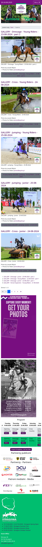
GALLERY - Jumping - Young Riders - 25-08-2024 (19, 134)
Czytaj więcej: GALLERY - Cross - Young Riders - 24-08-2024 (21, 125)
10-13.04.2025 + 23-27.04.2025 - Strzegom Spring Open (21, 524)
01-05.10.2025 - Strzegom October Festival (17, 530)
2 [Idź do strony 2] (11, 292)
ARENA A (6, 433)
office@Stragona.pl (7, 543)
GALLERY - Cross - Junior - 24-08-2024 (20, 231)
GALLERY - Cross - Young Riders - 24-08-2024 (19, 83)
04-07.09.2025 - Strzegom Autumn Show (16, 528)
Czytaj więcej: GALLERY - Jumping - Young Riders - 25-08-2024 (21, 176)
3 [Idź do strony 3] (14, 292)
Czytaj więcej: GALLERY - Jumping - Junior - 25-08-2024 (19, 225)
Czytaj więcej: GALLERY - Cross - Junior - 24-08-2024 (18, 271)
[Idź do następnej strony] (17, 291)
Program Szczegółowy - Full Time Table (21, 449)
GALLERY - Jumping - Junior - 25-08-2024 (19, 184)
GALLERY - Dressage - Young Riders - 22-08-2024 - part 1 (21, 279)
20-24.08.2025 (6, 2)
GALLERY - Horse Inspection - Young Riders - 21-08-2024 (21, 283)
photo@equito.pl (19, 70)
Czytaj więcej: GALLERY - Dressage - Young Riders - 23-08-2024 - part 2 (21, 75)
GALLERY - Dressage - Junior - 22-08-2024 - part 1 (19, 281)
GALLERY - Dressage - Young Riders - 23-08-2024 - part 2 (19, 33)
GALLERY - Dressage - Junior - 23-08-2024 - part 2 (19, 277)
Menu (37, 2)
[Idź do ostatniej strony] (21, 291)
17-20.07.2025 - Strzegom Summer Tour (16, 526)
